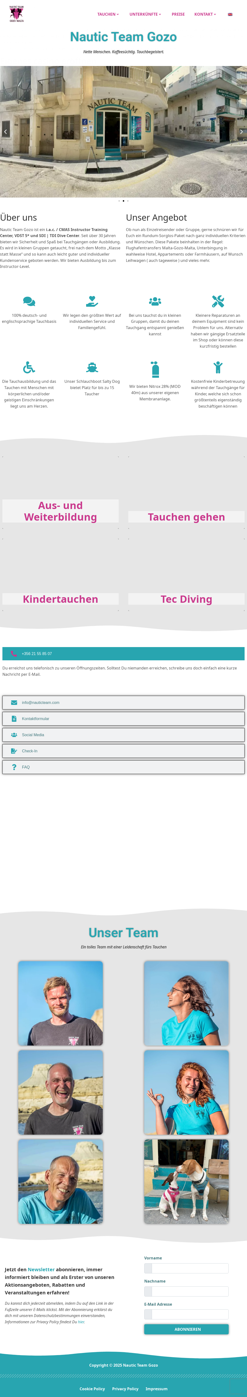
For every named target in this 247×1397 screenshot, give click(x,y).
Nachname (154, 1279)
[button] (5, 130)
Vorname (153, 1256)
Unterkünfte (146, 13)
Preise (179, 13)
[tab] (123, 651)
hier (81, 1319)
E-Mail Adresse (158, 1302)
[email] (190, 1312)
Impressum (157, 1386)
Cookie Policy (92, 1386)
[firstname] (190, 1266)
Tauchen (109, 13)
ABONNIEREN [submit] (188, 1327)
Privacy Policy (125, 1386)
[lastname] (190, 1289)
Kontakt (206, 13)
